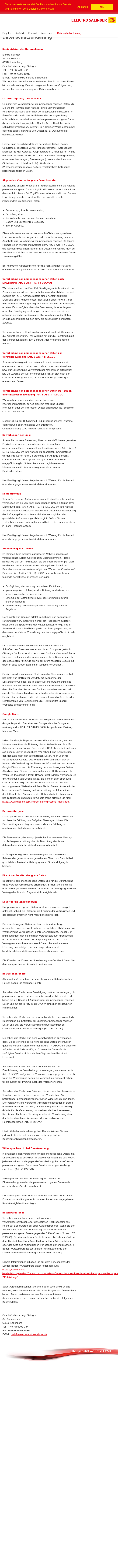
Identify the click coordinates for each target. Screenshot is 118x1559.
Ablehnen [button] (82, 7)
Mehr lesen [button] (47, 8)
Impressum (47, 33)
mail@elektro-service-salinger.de (29, 1334)
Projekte (7, 33)
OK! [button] (102, 7)
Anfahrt (20, 33)
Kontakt (32, 33)
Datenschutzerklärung (69, 33)
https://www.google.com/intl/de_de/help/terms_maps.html (35, 802)
